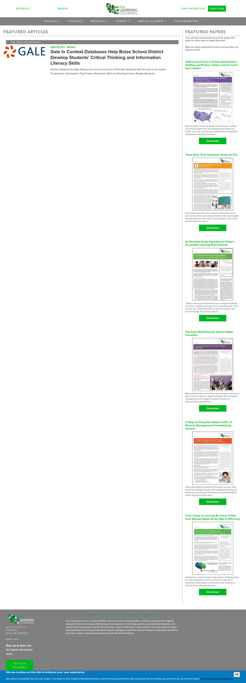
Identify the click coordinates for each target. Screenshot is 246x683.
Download (213, 141)
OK (236, 674)
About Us (94, 614)
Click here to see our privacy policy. (217, 678)
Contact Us (112, 614)
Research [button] (98, 21)
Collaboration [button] (187, 21)
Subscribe (217, 8)
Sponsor (129, 614)
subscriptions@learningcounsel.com (17, 636)
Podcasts (75, 21)
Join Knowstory (193, 8)
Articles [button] (51, 21)
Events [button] (122, 21)
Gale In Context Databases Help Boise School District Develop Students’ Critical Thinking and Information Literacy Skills (106, 57)
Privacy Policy (148, 614)
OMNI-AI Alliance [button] (151, 21)
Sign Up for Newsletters (19, 665)
